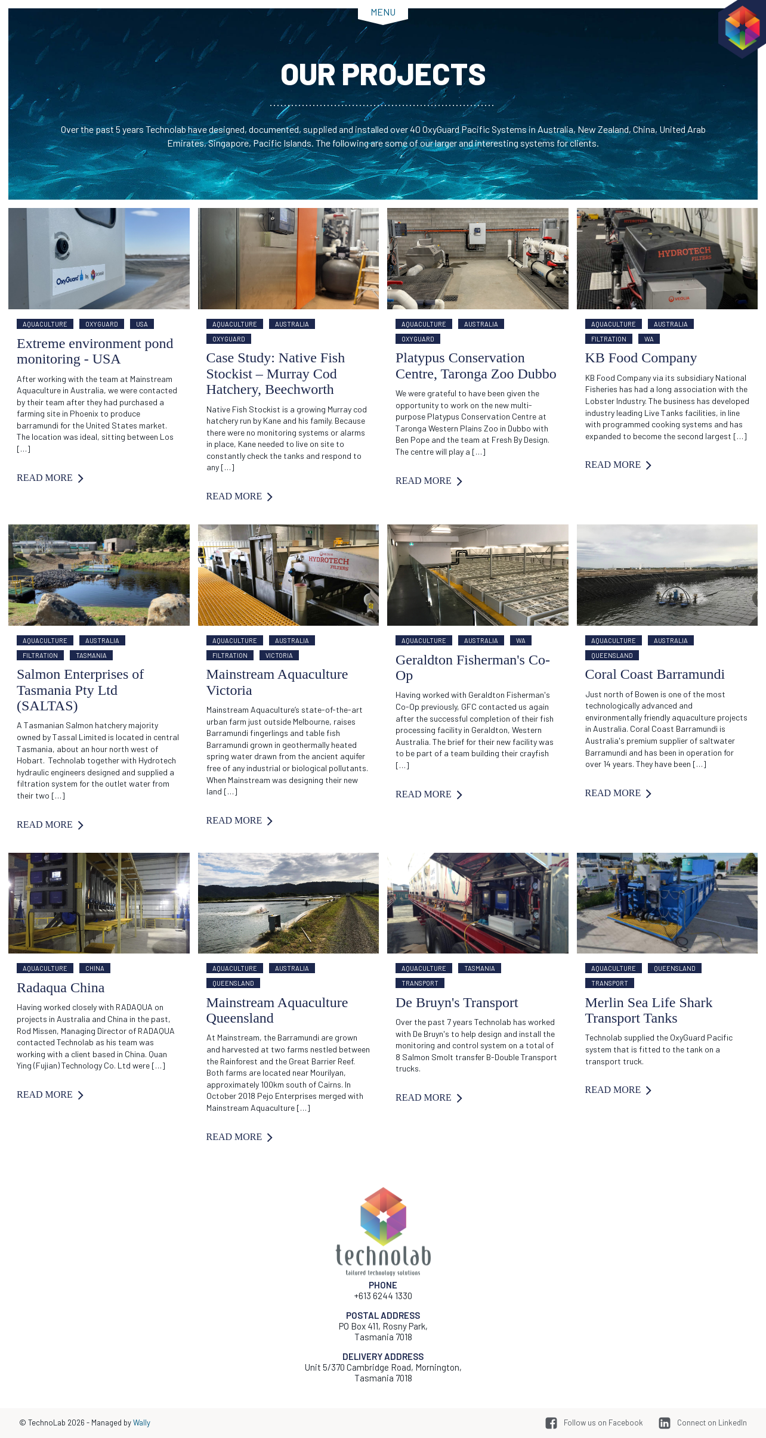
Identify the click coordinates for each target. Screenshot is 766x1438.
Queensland (612, 655)
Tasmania (91, 655)
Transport (419, 983)
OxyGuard (101, 324)
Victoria (279, 655)
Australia (292, 324)
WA (649, 339)
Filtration (608, 339)
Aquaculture (45, 324)
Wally (141, 1422)
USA (142, 324)
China (94, 968)
